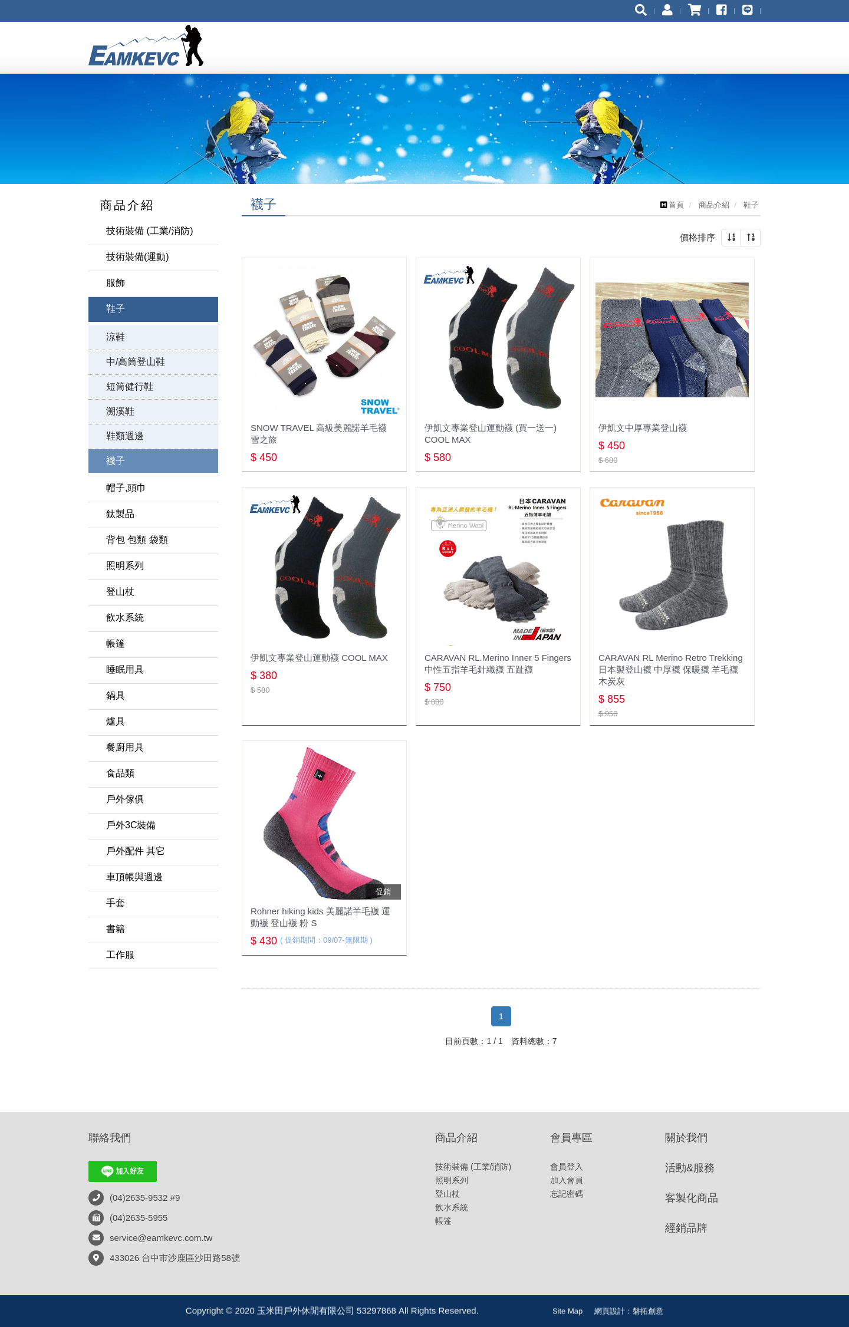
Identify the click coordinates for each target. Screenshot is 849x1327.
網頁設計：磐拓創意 (628, 1317)
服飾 (115, 283)
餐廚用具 (125, 747)
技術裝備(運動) (137, 257)
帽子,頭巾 (126, 488)
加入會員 (566, 1180)
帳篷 (115, 643)
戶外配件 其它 (135, 851)
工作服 (120, 955)
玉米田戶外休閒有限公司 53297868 (157, 45)
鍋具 (115, 695)
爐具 (115, 721)
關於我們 (686, 1138)
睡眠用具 (125, 669)
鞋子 (115, 309)
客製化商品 (691, 1198)
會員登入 (566, 1166)
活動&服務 (690, 1168)
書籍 (115, 929)
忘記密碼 (566, 1193)
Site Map (567, 1317)
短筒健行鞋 (129, 386)
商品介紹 (456, 1138)
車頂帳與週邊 (134, 877)
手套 (115, 903)
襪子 (115, 461)
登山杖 (120, 592)
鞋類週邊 (125, 436)
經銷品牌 (686, 1228)
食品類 (120, 773)
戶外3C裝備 (131, 825)
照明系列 (125, 566)
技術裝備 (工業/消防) (149, 231)
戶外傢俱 (125, 799)
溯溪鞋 (120, 411)
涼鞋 (115, 337)
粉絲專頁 (516, 1315)
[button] (731, 237)
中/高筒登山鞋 (135, 362)
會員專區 (571, 1138)
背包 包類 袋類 (137, 540)
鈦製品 (120, 514)
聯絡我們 (109, 1138)
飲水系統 (125, 618)
